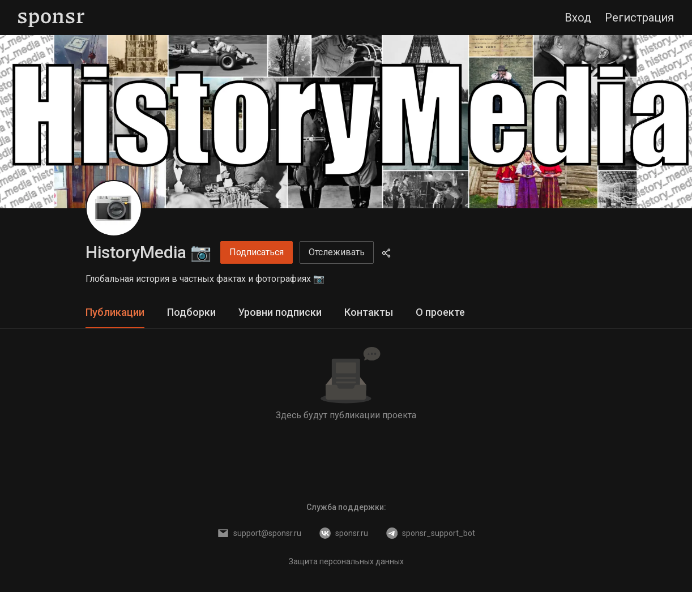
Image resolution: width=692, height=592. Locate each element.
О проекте (440, 312)
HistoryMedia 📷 (148, 252)
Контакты (368, 312)
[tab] (115, 313)
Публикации (115, 312)
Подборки (191, 312)
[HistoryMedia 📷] (114, 208)
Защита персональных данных (346, 561)
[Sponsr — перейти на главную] (51, 17)
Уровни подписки (280, 312)
